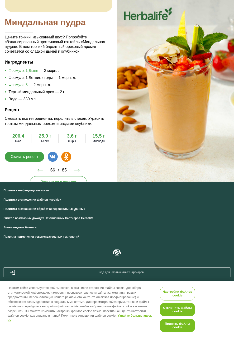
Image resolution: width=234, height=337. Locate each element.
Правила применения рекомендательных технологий (41, 236)
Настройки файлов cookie (177, 293)
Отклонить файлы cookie (177, 309)
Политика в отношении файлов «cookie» (32, 199)
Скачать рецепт (24, 157)
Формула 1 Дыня (23, 71)
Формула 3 (18, 85)
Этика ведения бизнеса (20, 227)
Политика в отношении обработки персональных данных (44, 209)
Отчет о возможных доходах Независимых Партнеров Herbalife (48, 218)
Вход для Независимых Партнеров (121, 272)
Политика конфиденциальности (26, 190)
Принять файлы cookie (177, 325)
